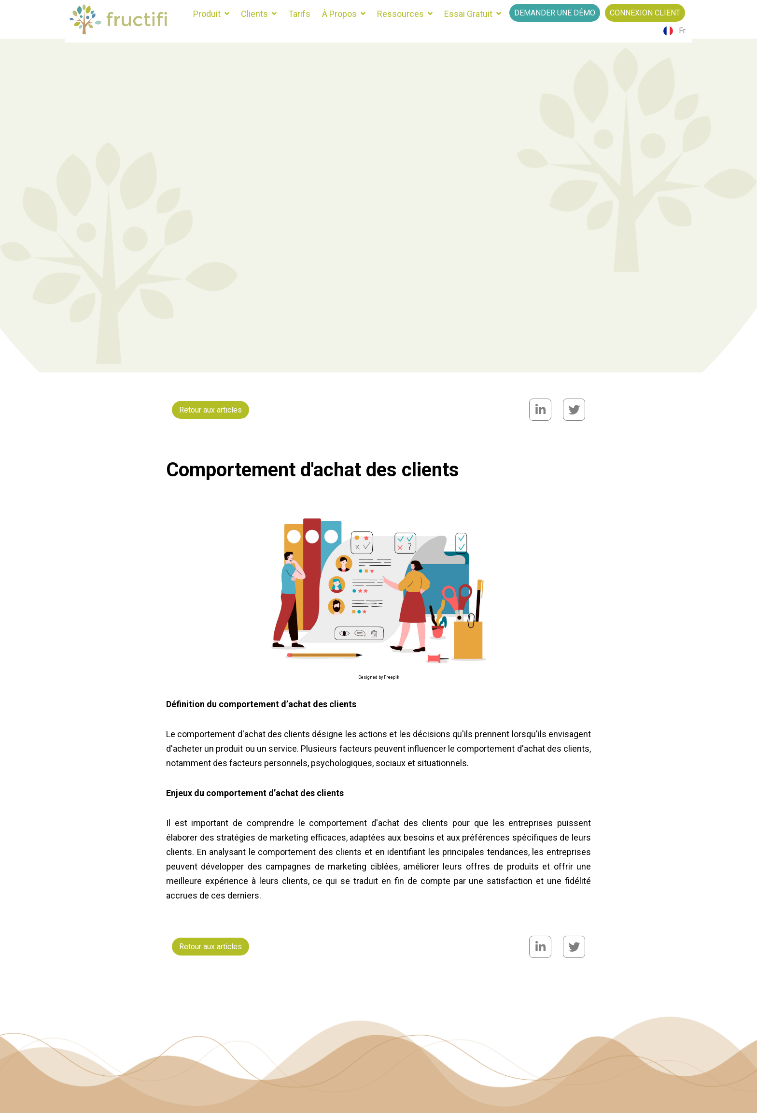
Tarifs (299, 14)
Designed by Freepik (378, 677)
